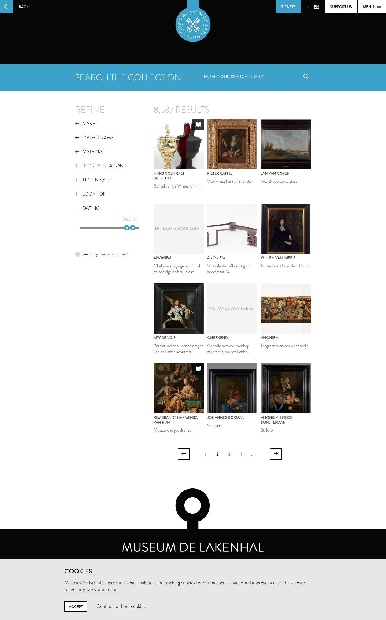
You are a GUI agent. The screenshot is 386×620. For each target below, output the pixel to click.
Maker (87, 123)
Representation (99, 165)
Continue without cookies (120, 606)
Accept (76, 606)
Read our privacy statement (90, 589)
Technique (92, 179)
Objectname (94, 137)
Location (91, 194)
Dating (87, 208)
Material (90, 151)
